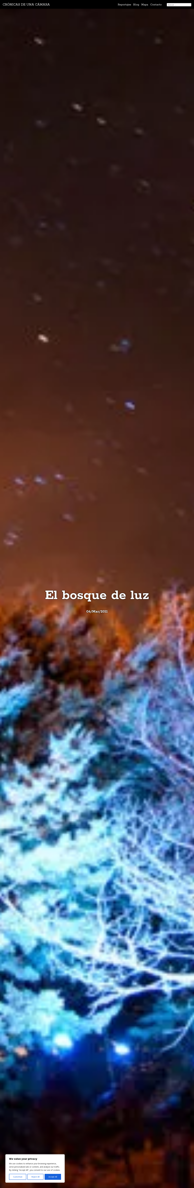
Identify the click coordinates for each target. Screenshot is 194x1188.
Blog (136, 4)
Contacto (156, 4)
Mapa (144, 4)
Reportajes (124, 4)
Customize (17, 1176)
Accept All (52, 1176)
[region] (35, 1168)
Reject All (35, 1176)
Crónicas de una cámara (26, 5)
